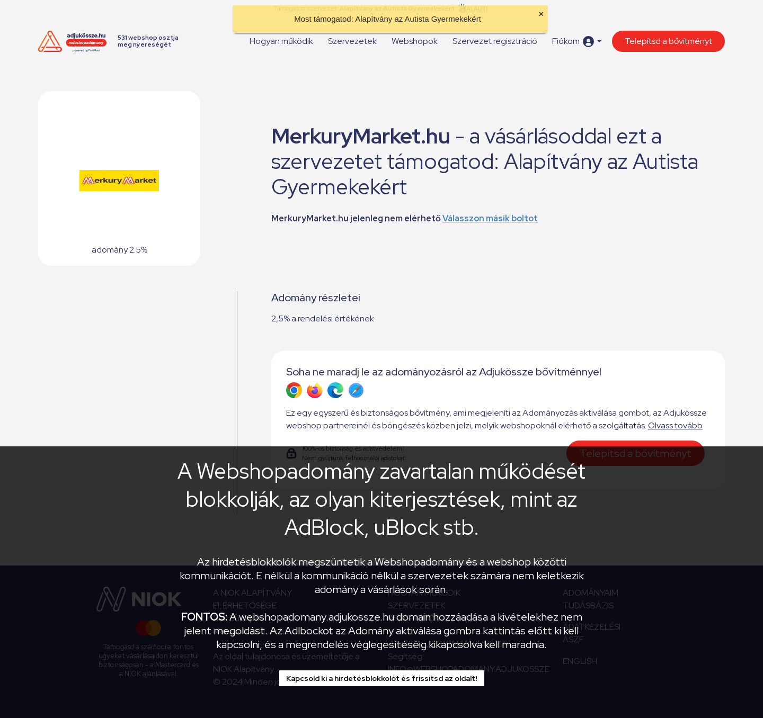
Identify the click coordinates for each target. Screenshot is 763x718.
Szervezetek (352, 41)
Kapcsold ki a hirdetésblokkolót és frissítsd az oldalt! (381, 678)
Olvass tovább (675, 425)
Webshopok (415, 41)
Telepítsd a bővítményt (668, 41)
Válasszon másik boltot (490, 218)
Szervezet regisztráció (495, 41)
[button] (577, 41)
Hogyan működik (281, 41)
